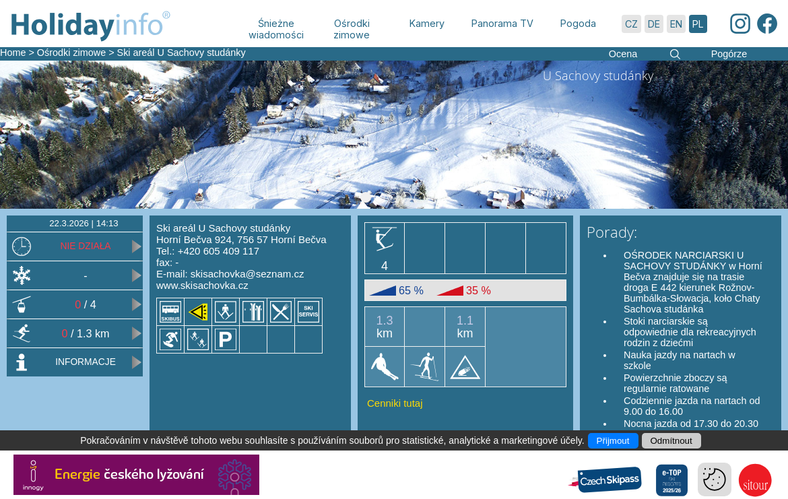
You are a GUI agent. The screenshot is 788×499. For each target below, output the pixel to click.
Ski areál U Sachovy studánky (181, 52)
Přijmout (613, 441)
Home (13, 52)
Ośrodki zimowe (71, 52)
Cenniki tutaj (395, 403)
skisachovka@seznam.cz (247, 273)
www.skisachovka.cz (202, 285)
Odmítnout (671, 441)
